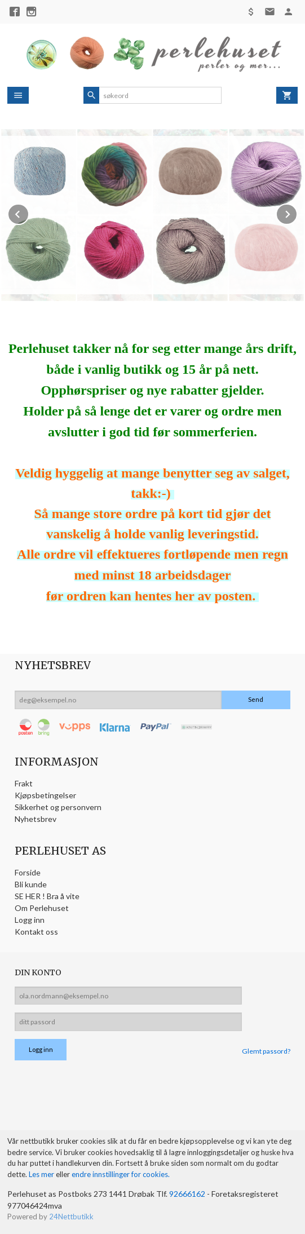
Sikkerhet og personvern (58, 807)
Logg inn (30, 920)
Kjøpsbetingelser (45, 795)
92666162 (187, 1193)
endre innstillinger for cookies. (121, 1174)
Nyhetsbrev (35, 819)
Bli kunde (31, 884)
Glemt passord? (266, 1051)
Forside (28, 872)
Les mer (42, 1174)
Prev (28, 212)
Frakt (24, 783)
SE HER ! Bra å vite (47, 896)
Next (297, 212)
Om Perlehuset (42, 908)
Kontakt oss (36, 931)
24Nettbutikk (71, 1216)
